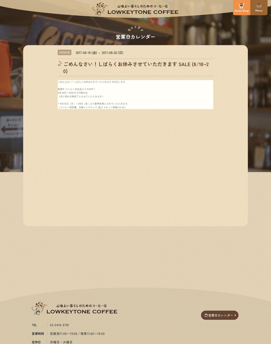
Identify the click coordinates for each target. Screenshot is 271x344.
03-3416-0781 (59, 325)
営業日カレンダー (219, 315)
